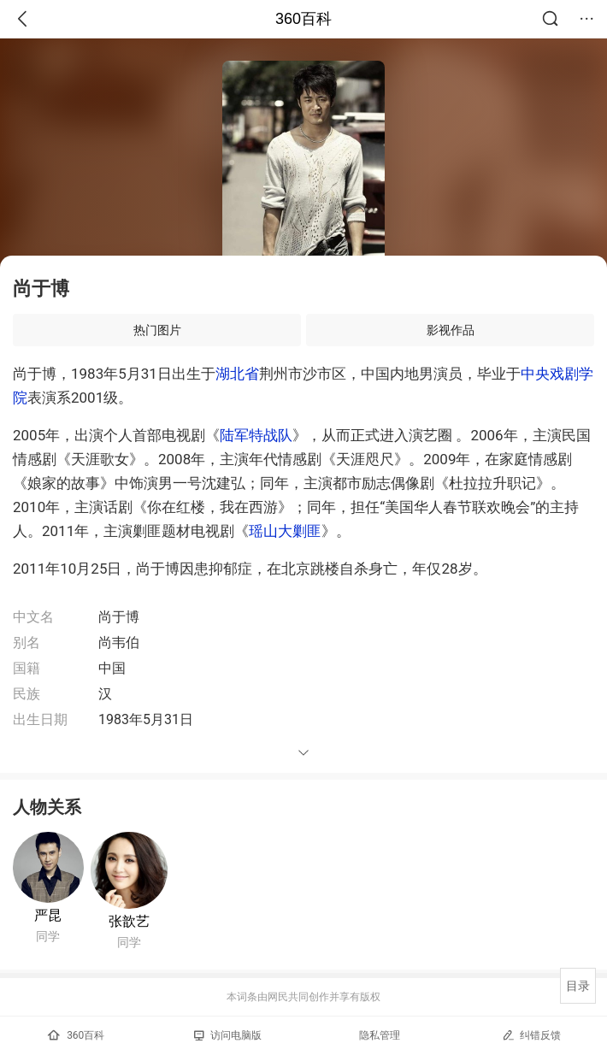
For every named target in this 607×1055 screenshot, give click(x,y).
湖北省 (237, 373)
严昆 (48, 915)
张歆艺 (129, 921)
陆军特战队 (256, 435)
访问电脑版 (228, 1035)
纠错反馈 (531, 1034)
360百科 (303, 18)
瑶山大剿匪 (285, 530)
